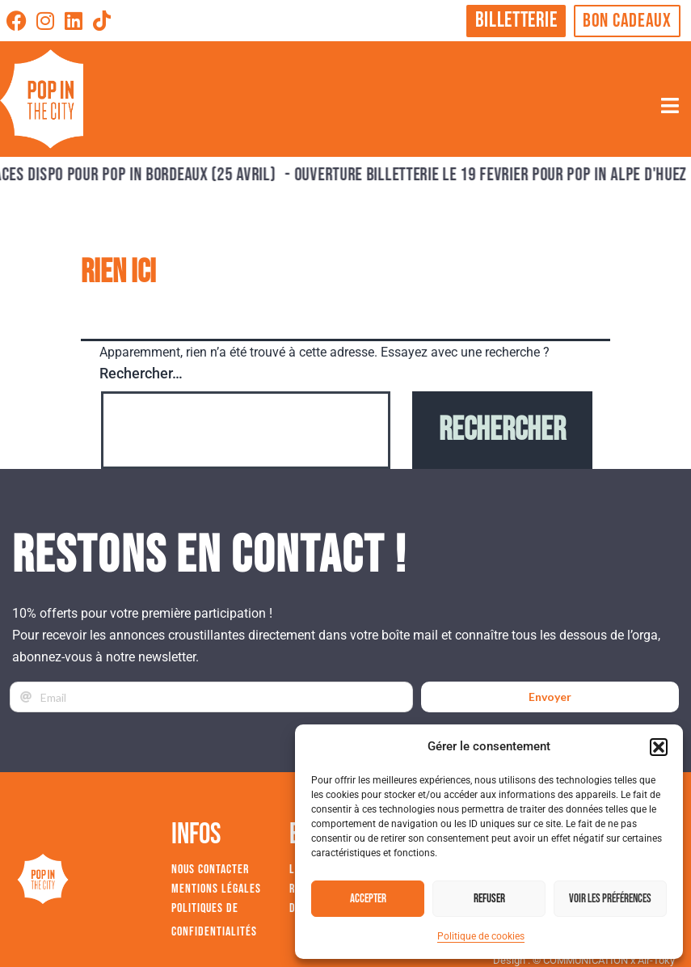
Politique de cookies (481, 936)
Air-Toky (656, 960)
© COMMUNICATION (580, 960)
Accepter (368, 898)
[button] (659, 747)
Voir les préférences (610, 898)
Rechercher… (141, 373)
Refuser (489, 898)
